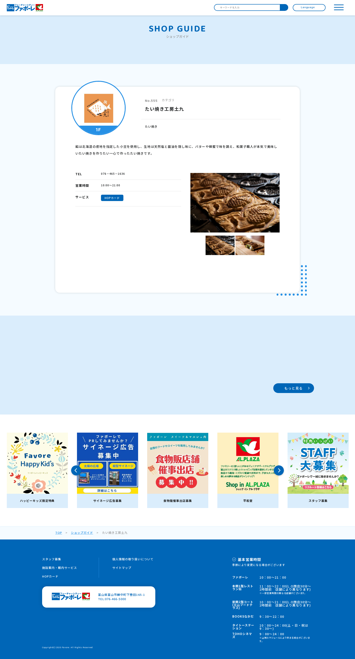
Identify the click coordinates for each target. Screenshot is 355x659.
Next (279, 470)
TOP (58, 532)
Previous (76, 470)
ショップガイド (82, 532)
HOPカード (50, 576)
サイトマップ (121, 567)
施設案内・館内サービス (59, 567)
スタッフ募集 (51, 559)
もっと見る (293, 388)
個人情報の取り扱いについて (133, 559)
